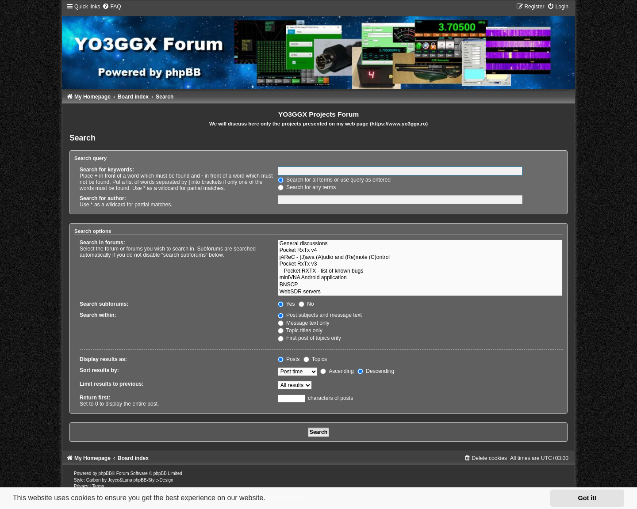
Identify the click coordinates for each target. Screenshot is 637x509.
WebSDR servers (420, 292)
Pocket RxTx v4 (420, 250)
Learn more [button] (287, 497)
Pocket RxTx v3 (420, 264)
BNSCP (420, 285)
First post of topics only (309, 338)
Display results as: (103, 359)
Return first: (95, 398)
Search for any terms (307, 187)
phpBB (105, 473)
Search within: (98, 315)
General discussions (420, 243)
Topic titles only (300, 330)
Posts (289, 359)
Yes (286, 304)
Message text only (304, 323)
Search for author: (103, 198)
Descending (375, 371)
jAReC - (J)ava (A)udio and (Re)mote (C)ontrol (420, 257)
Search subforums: (104, 304)
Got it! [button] (587, 497)
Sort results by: (99, 370)
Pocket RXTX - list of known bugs (420, 271)
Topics (315, 359)
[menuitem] (111, 7)
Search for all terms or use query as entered (334, 180)
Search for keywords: (107, 170)
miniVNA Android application (420, 277)
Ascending (336, 371)
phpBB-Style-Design (153, 480)
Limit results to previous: (111, 384)
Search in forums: (102, 242)
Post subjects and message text (320, 315)
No (306, 304)
